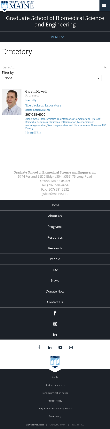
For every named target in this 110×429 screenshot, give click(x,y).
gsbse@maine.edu (55, 194)
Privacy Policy (55, 400)
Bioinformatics (48, 118)
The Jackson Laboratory (43, 105)
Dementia (30, 122)
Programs (55, 226)
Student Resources (55, 385)
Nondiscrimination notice (55, 392)
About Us (55, 216)
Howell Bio (33, 133)
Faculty (31, 100)
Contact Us (55, 302)
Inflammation (68, 122)
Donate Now (55, 291)
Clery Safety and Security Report (55, 408)
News (55, 280)
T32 (55, 270)
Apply (55, 377)
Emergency (55, 416)
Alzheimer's (32, 118)
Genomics (42, 122)
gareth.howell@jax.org (38, 109)
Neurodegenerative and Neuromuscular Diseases (74, 125)
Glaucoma (54, 122)
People (55, 259)
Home (55, 205)
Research (55, 248)
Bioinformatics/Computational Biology (78, 118)
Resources (55, 237)
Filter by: (8, 72)
